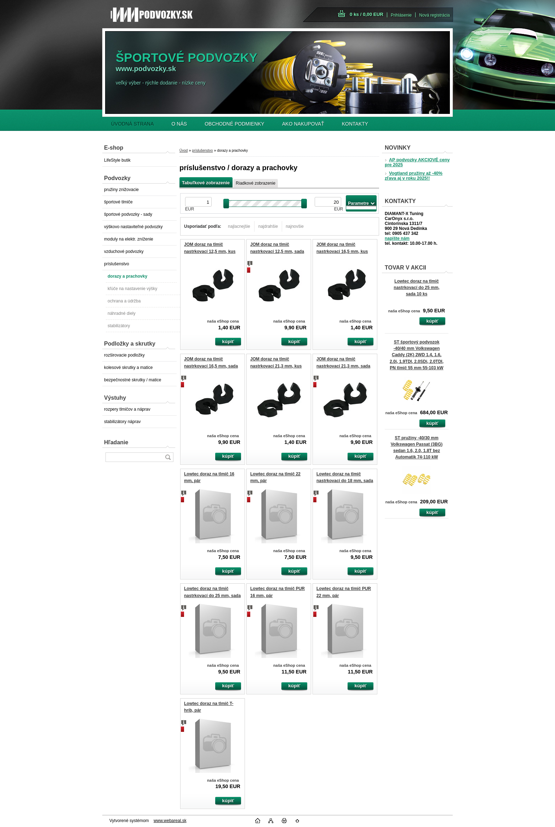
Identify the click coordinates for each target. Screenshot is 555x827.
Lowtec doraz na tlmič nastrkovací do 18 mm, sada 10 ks (344, 481)
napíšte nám (397, 238)
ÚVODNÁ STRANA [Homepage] (132, 124)
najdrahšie (268, 226)
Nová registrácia (434, 15)
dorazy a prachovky (127, 276)
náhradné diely (122, 313)
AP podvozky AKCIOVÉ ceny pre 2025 (417, 162)
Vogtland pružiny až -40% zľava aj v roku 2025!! (413, 176)
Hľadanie (116, 442)
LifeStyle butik (117, 160)
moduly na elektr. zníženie (128, 239)
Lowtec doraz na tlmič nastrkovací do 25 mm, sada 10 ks (416, 287)
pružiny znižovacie (121, 189)
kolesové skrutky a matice (128, 367)
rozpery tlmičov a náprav (127, 409)
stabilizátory (119, 325)
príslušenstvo (116, 263)
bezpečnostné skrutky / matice (132, 379)
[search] (167, 457)
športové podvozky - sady (128, 214)
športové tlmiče (118, 201)
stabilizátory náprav (122, 421)
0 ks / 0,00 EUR (366, 14)
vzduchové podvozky (123, 251)
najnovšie (295, 226)
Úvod (183, 150)
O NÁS (179, 124)
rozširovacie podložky (124, 355)
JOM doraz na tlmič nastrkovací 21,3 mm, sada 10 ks (343, 366)
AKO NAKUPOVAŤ (303, 124)
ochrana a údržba (124, 301)
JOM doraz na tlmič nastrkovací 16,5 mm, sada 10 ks (211, 366)
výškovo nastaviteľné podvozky (133, 226)
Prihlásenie (401, 15)
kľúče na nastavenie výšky (132, 288)
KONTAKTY (355, 124)
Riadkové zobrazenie (255, 183)
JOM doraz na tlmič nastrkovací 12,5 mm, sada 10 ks (277, 251)
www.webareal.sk (170, 820)
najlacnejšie (239, 226)
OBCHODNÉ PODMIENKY (234, 124)
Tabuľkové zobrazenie (206, 182)
